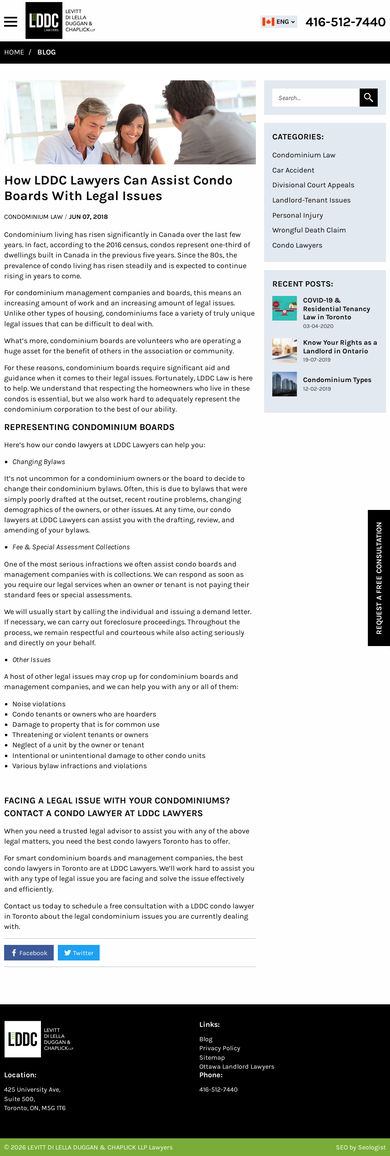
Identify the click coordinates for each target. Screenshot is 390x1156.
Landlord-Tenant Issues (311, 200)
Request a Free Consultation (378, 578)
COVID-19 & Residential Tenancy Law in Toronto (336, 308)
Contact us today (33, 905)
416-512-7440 (218, 1089)
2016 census (126, 244)
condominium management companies (83, 292)
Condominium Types (337, 379)
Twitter (79, 953)
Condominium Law (33, 217)
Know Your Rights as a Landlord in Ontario (340, 346)
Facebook (29, 953)
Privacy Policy (219, 1048)
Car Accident (293, 170)
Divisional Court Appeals (313, 184)
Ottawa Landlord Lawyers (236, 1066)
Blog (205, 1039)
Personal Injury (297, 215)
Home (14, 52)
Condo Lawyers (297, 245)
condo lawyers (79, 444)
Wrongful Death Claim (309, 229)
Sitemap (212, 1057)
